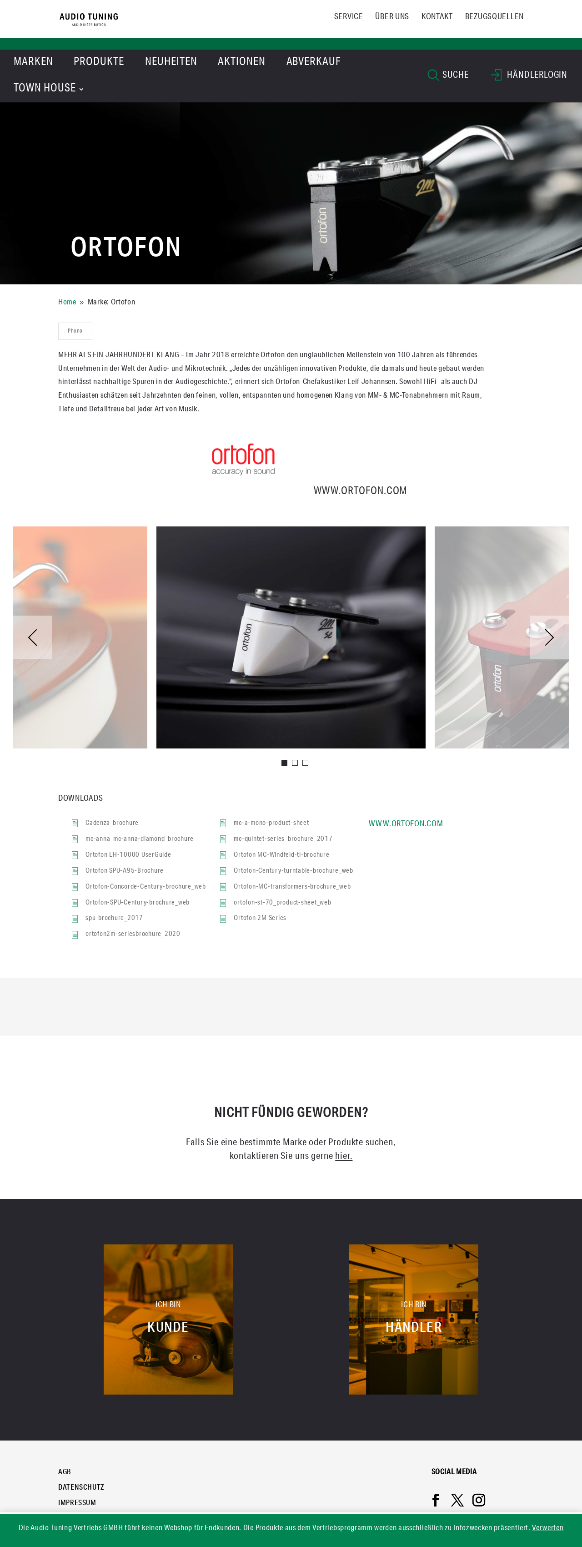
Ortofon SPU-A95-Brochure (124, 871)
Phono (75, 331)
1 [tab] (285, 763)
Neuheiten (171, 62)
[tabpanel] (291, 637)
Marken (33, 62)
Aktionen (242, 62)
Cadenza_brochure (112, 823)
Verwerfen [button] (547, 1528)
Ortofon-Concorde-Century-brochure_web (145, 887)
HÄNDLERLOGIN (529, 77)
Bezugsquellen (494, 17)
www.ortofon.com (291, 492)
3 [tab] (306, 763)
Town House (45, 89)
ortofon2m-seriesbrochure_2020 (133, 934)
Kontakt (437, 17)
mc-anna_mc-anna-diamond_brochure (139, 839)
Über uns (392, 17)
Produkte (99, 62)
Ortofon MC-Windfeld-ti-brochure (281, 855)
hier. (343, 1157)
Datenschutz (81, 1488)
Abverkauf (313, 62)
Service (348, 17)
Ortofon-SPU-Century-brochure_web (137, 903)
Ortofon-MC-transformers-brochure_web (292, 887)
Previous (32, 637)
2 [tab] (295, 763)
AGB (64, 1472)
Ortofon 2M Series (260, 918)
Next (549, 637)
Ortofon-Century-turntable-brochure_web (293, 871)
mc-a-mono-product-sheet (271, 823)
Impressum (77, 1503)
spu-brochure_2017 (114, 918)
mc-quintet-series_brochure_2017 (283, 839)
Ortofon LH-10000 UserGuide (128, 855)
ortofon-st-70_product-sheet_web (282, 903)
